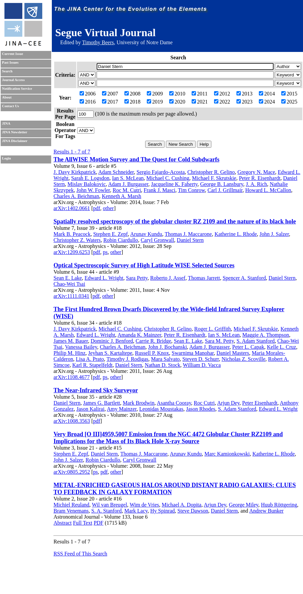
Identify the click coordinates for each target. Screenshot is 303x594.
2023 (244, 102)
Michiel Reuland (71, 505)
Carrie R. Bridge (153, 341)
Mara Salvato (165, 359)
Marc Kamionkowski (227, 454)
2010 (177, 93)
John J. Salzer (274, 234)
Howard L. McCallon (268, 190)
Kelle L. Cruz (281, 347)
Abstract (63, 523)
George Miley (243, 505)
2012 (222, 93)
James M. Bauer (71, 341)
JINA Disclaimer (14, 141)
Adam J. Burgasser (128, 184)
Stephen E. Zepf (110, 234)
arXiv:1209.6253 (72, 252)
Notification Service (17, 88)
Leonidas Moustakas (161, 409)
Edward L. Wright (104, 278)
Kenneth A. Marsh (121, 196)
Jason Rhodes (200, 409)
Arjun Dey (228, 403)
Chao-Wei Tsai (69, 284)
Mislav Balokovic (87, 184)
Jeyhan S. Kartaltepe (110, 353)
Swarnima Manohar (193, 353)
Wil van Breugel (109, 505)
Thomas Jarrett (204, 278)
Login (6, 158)
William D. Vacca (202, 365)
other (108, 208)
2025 (289, 102)
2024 (267, 102)
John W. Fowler (93, 190)
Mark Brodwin (139, 403)
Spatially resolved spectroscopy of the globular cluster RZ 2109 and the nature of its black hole (175, 221)
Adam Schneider (116, 172)
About (6, 97)
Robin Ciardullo (120, 240)
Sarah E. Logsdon (90, 178)
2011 (199, 93)
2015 (289, 93)
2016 (88, 102)
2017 (110, 102)
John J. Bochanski (167, 347)
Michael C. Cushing (167, 178)
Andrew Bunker (266, 511)
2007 (110, 93)
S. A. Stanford (106, 511)
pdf (96, 208)
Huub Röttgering (279, 505)
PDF (98, 523)
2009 (155, 93)
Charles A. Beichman (76, 196)
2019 (155, 102)
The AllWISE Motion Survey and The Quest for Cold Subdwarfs (136, 159)
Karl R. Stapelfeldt (92, 365)
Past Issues (10, 62)
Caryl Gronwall (157, 240)
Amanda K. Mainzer (139, 335)
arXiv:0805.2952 (72, 472)
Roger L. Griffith (212, 329)
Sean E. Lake (68, 278)
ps (105, 252)
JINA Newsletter (14, 132)
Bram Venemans (71, 511)
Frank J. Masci (160, 190)
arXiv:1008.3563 (72, 421)
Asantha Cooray (174, 403)
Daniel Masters (232, 353)
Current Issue (12, 54)
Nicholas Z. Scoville (243, 359)
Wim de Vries (144, 505)
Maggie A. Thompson (265, 335)
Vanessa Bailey (81, 347)
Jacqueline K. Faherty (174, 184)
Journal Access (13, 80)
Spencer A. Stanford (244, 278)
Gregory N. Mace (256, 172)
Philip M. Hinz (70, 353)
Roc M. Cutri (127, 190)
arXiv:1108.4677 (72, 377)
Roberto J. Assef (167, 278)
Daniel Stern (190, 240)
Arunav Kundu (146, 234)
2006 (88, 93)
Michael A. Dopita (182, 505)
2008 (132, 93)
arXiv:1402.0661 (72, 208)
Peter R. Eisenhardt (259, 178)
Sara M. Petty (219, 341)
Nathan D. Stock (162, 365)
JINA (6, 123)
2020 (177, 102)
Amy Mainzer (122, 409)
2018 (132, 102)
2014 (267, 93)
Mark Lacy (136, 511)
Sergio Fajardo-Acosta (160, 172)
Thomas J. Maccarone (188, 234)
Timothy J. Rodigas (127, 359)
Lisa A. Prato (90, 359)
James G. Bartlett (101, 403)
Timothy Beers (98, 42)
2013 (244, 93)
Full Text (82, 523)
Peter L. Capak (248, 347)
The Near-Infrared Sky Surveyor (96, 390)
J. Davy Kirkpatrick (75, 172)
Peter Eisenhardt (259, 403)
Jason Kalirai (90, 409)
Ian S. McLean (128, 178)
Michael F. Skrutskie (214, 178)
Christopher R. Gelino (211, 172)
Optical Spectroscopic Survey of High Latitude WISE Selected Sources (144, 265)
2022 (222, 102)
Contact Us (10, 106)
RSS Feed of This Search (80, 553)
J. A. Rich (256, 184)
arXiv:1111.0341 (71, 296)
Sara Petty (136, 278)
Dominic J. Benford (112, 341)
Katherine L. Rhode (235, 234)
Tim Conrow (191, 190)
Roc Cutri (204, 403)
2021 (200, 102)
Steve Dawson (193, 511)
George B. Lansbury (221, 184)
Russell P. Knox (152, 353)
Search (7, 71)
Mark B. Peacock (72, 234)
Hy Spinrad (162, 511)
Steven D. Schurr (200, 359)
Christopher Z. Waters (77, 240)
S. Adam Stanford (255, 341)
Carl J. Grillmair (225, 190)
